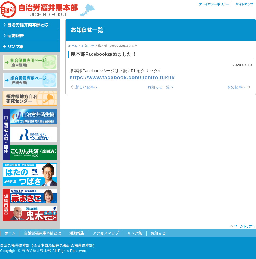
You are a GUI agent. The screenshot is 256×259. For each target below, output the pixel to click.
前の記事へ (236, 87)
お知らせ (87, 45)
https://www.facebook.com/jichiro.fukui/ (122, 77)
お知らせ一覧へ (160, 87)
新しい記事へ (86, 87)
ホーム (73, 45)
